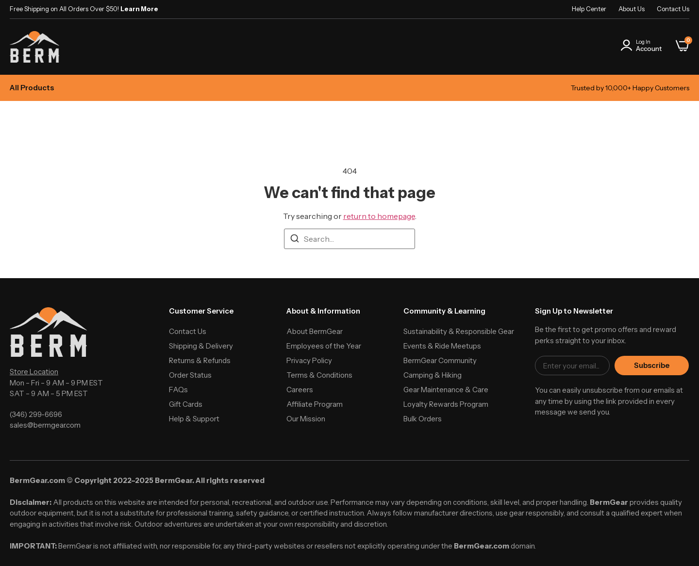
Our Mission (305, 418)
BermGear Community (440, 360)
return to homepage (379, 216)
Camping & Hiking (432, 375)
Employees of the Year (323, 345)
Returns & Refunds (200, 360)
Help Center (589, 9)
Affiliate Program (314, 404)
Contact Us (673, 9)
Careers (299, 389)
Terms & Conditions (319, 375)
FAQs (178, 389)
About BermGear (314, 331)
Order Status (190, 375)
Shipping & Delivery (201, 345)
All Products (32, 87)
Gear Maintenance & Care (445, 389)
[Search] (294, 240)
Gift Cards (185, 404)
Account (649, 48)
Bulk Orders (422, 418)
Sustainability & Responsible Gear (458, 331)
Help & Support (194, 418)
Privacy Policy (309, 360)
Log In (643, 41)
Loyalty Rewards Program (445, 404)
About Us (631, 9)
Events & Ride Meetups (442, 345)
